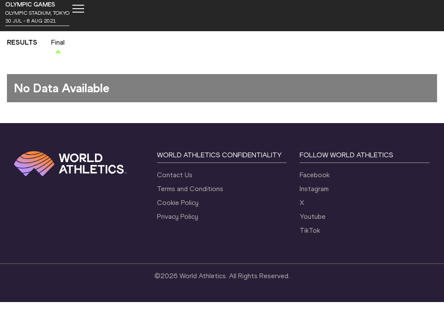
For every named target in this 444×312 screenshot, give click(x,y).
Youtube (313, 216)
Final (58, 42)
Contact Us (175, 175)
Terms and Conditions (190, 189)
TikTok (310, 230)
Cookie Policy (178, 202)
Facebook (315, 175)
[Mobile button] (78, 8)
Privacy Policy (177, 216)
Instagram (314, 189)
